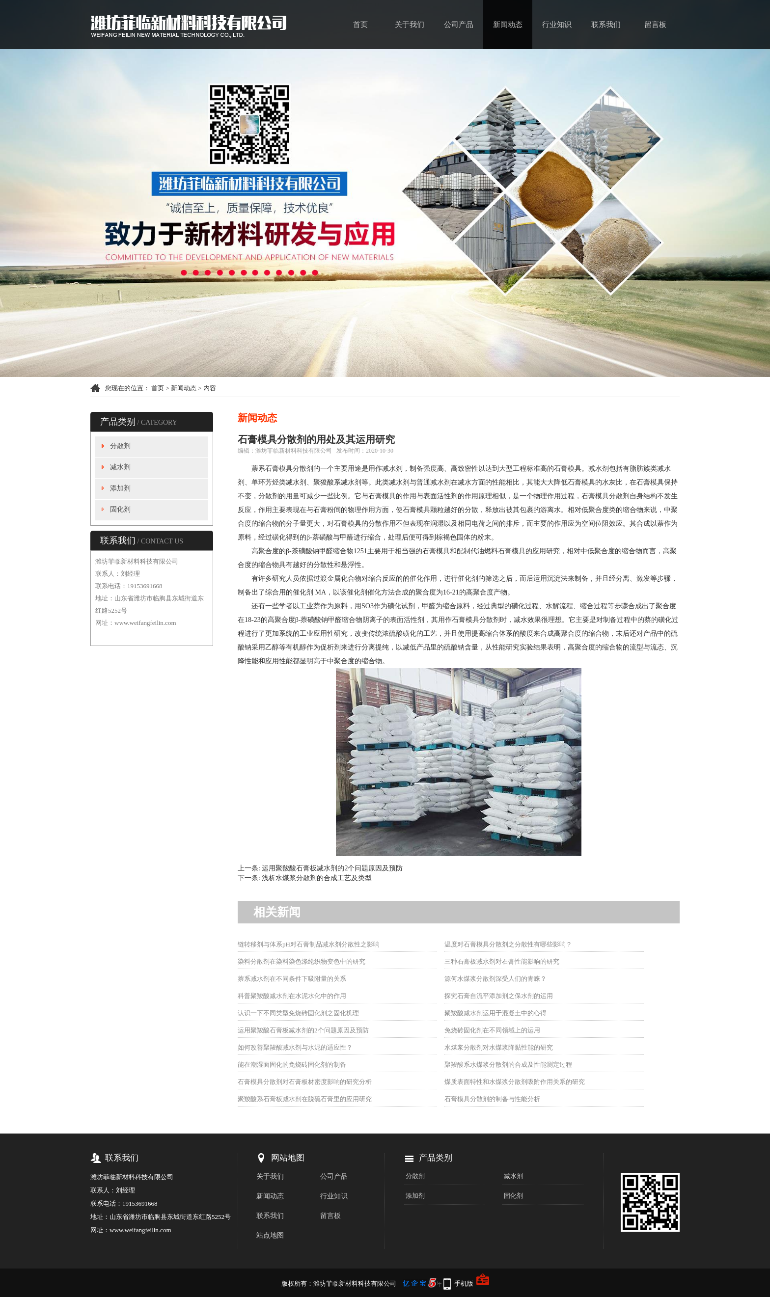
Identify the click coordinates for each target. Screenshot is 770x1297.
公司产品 (458, 24)
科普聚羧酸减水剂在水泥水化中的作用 (292, 996)
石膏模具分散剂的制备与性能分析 (492, 1099)
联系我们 (606, 24)
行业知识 (557, 24)
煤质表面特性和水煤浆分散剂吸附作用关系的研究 (514, 1081)
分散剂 (120, 446)
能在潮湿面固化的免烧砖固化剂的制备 (292, 1064)
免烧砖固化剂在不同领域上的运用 (492, 1030)
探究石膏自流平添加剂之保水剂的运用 (498, 996)
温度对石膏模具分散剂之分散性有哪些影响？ (508, 944)
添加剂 (120, 488)
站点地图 (270, 1235)
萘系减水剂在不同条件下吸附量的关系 (292, 978)
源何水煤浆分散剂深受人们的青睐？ (495, 978)
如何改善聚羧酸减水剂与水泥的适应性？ (295, 1047)
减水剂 (120, 467)
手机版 (463, 1283)
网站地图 (287, 1157)
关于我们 (409, 24)
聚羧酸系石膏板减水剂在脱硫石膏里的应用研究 (305, 1099)
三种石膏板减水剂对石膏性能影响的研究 (501, 961)
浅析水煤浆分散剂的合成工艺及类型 (317, 878)
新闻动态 (507, 24)
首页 (360, 24)
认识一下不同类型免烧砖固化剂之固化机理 (298, 1013)
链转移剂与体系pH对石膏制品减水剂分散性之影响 (309, 944)
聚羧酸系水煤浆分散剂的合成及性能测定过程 (508, 1064)
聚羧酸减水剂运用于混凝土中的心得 (495, 1013)
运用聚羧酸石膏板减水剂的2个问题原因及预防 (332, 868)
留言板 (655, 24)
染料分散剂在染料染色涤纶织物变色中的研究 (301, 961)
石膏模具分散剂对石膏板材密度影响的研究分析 (305, 1081)
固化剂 (120, 509)
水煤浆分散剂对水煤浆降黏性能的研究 (498, 1047)
